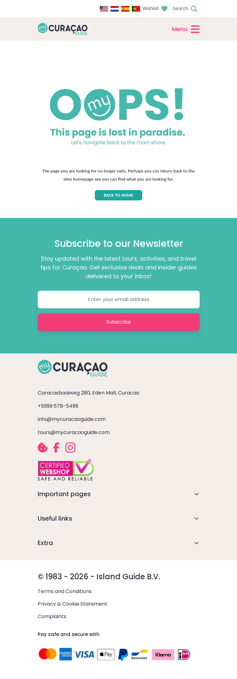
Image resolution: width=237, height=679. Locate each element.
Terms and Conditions (65, 591)
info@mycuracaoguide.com (72, 419)
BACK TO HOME (118, 195)
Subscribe (118, 322)
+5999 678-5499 (58, 406)
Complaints (52, 616)
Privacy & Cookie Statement (72, 603)
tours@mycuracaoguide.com (74, 432)
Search (180, 8)
